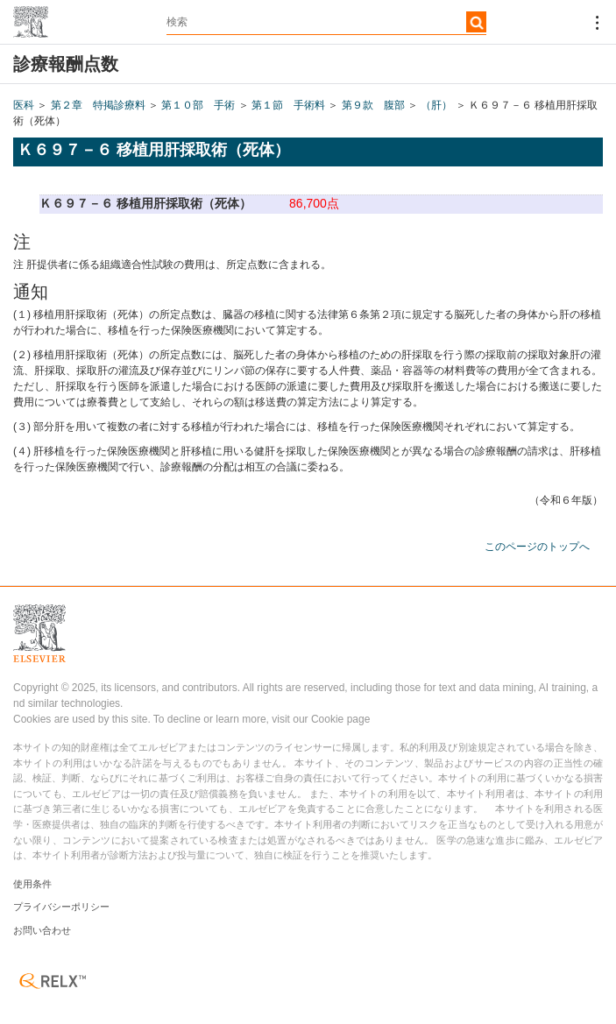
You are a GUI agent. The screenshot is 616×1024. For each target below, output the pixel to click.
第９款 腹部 (373, 105)
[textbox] (326, 22)
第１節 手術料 (288, 105)
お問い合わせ (42, 930)
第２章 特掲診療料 (98, 105)
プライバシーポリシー (61, 906)
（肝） (436, 105)
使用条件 (32, 884)
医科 (23, 105)
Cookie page (340, 719)
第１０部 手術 (198, 105)
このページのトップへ (537, 546)
